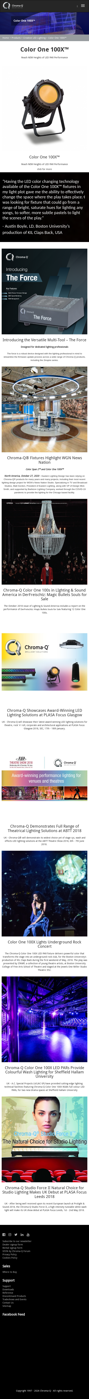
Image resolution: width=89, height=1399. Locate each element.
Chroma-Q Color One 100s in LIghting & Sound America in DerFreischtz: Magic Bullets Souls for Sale (44, 594)
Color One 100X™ (57, 37)
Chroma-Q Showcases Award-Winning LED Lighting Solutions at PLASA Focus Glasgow (44, 712)
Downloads (8, 1289)
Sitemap (6, 1305)
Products (16, 37)
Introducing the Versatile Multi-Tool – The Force (44, 339)
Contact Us (8, 1302)
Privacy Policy (9, 1254)
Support (6, 1286)
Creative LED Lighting (34, 37)
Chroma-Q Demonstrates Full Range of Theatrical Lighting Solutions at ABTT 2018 (44, 828)
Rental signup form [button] (12, 1247)
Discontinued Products (14, 1296)
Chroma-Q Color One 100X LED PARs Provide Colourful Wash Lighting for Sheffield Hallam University (44, 1072)
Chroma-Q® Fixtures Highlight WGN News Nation (44, 460)
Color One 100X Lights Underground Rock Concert (44, 944)
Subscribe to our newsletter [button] (17, 1241)
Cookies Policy (9, 1257)
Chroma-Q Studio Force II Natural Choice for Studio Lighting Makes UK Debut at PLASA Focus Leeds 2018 (44, 1192)
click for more (44, 169)
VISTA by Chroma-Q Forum (16, 1251)
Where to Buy (9, 1271)
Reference (7, 1292)
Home (5, 37)
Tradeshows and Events (14, 1299)
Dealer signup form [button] (12, 1244)
